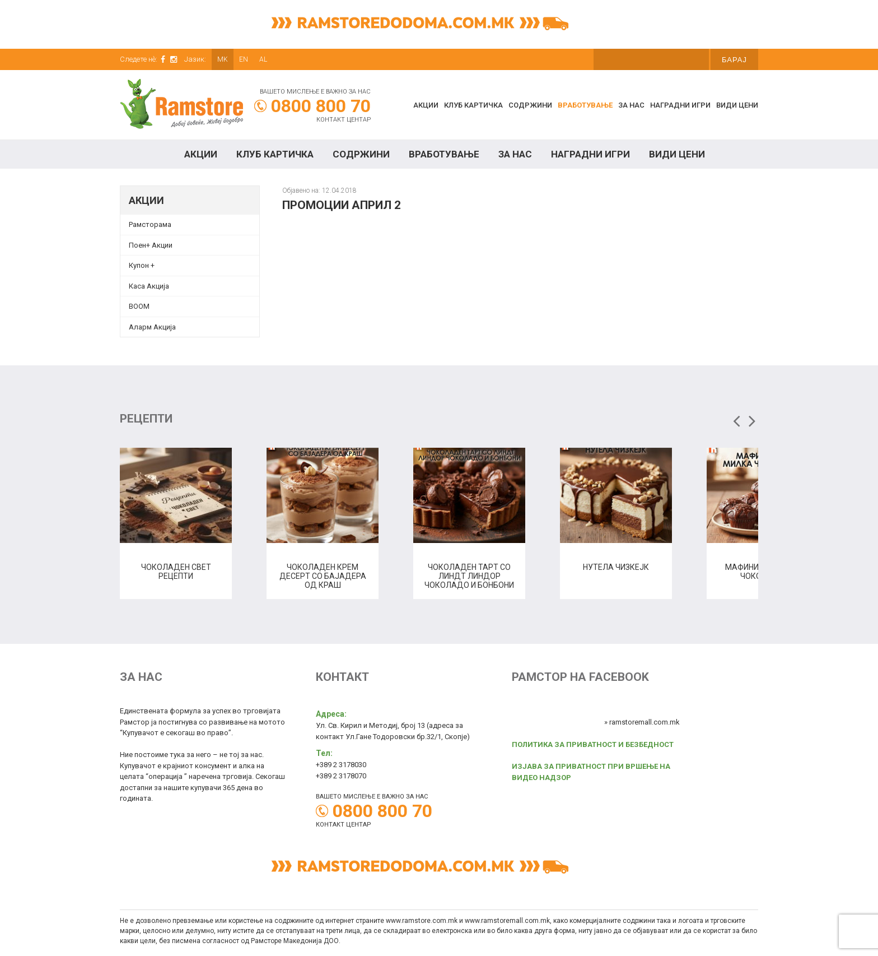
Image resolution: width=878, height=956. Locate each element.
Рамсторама (150, 224)
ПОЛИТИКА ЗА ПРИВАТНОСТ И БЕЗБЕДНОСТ (593, 744)
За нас (631, 105)
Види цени (737, 105)
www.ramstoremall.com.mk (507, 921)
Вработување (585, 105)
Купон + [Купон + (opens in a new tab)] (142, 265)
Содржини (530, 105)
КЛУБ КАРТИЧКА (473, 105)
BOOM (139, 306)
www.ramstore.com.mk (421, 921)
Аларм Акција (152, 327)
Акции (425, 105)
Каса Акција (149, 286)
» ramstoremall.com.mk (642, 722)
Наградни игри (680, 105)
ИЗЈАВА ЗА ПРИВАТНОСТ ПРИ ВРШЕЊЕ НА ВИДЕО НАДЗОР (591, 772)
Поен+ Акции (150, 245)
